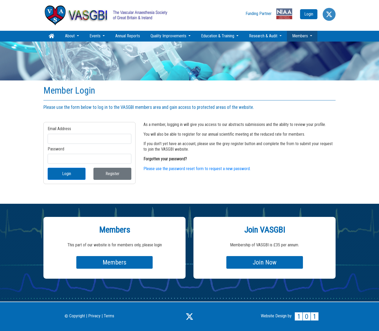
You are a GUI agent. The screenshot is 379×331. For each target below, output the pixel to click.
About (70, 35)
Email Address (59, 128)
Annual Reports (127, 35)
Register (112, 173)
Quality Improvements (169, 35)
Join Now (265, 262)
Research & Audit (263, 35)
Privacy (94, 315)
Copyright (75, 315)
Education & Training (218, 35)
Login (66, 173)
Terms (109, 315)
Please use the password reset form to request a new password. (197, 168)
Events (95, 35)
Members (304, 35)
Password (56, 148)
